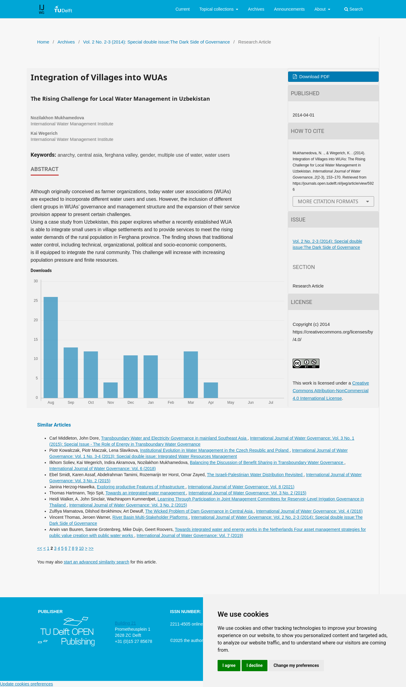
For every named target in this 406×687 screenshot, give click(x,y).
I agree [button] (229, 665)
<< (39, 548)
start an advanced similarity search (96, 562)
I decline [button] (254, 665)
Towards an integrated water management (145, 492)
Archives (256, 9)
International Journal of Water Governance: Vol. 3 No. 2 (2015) (247, 492)
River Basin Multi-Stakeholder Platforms (150, 517)
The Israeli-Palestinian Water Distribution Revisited (255, 474)
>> (90, 548)
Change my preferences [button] (296, 665)
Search (353, 9)
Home (43, 42)
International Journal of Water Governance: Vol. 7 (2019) (189, 535)
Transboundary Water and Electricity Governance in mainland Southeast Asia (174, 438)
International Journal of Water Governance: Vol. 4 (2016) (309, 511)
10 (81, 548)
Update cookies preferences (26, 684)
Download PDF (314, 76)
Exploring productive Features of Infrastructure (141, 486)
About (321, 9)
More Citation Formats (328, 201)
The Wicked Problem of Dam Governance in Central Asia (199, 511)
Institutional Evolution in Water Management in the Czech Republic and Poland (215, 450)
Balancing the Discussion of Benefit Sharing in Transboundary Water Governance (267, 462)
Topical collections (217, 9)
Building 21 (125, 623)
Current (182, 9)
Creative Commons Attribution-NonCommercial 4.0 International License (331, 391)
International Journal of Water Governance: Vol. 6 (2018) (102, 468)
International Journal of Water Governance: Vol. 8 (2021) (241, 486)
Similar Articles (54, 425)
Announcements (289, 9)
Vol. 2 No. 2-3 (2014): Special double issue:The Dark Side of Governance (156, 42)
